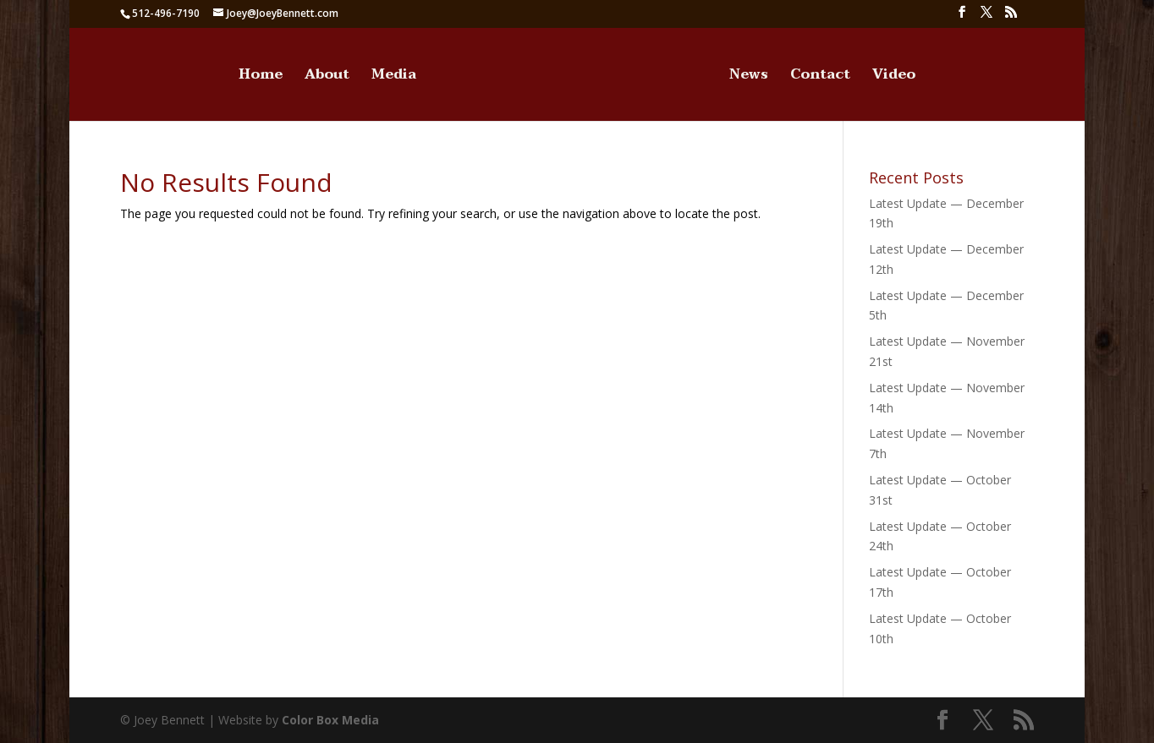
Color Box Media (330, 720)
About (327, 77)
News (748, 77)
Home (261, 77)
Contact (820, 77)
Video (893, 77)
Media (393, 77)
